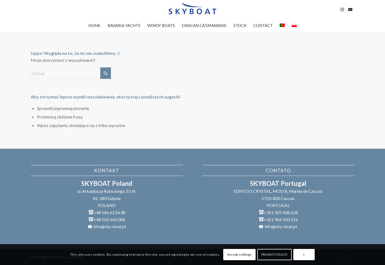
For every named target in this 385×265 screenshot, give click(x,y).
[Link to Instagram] (342, 9)
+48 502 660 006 (109, 219)
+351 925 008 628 (281, 212)
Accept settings (239, 254)
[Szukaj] (71, 73)
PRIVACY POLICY (274, 254)
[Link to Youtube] (350, 9)
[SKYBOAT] (192, 9)
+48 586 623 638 (109, 212)
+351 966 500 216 (281, 219)
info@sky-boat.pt (281, 226)
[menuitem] (94, 25)
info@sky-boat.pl (110, 226)
